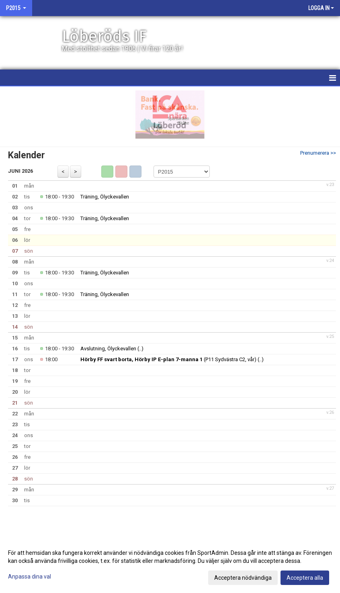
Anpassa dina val (29, 576)
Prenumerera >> (318, 153)
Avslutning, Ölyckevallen (108, 349)
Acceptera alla (305, 578)
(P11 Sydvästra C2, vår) (168, 359)
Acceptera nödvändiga (243, 578)
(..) (140, 349)
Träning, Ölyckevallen (104, 197)
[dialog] (170, 565)
